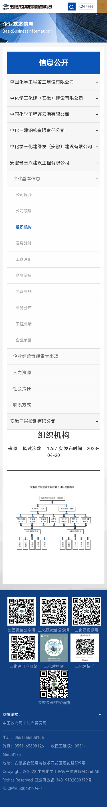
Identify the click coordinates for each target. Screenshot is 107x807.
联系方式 (22, 405)
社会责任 (22, 388)
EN (90, 6)
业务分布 (24, 308)
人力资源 (22, 372)
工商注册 (24, 259)
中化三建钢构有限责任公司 (37, 130)
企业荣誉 (24, 340)
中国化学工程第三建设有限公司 (42, 82)
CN (82, 6)
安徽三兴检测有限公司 (33, 421)
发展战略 (24, 243)
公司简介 (24, 194)
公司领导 (24, 211)
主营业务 (24, 291)
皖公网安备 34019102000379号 (63, 780)
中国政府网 (13, 723)
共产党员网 (37, 723)
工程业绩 (24, 324)
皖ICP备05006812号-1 (23, 788)
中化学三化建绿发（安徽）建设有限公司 (51, 146)
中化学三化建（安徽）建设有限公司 (46, 98)
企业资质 (24, 275)
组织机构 (24, 227)
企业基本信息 (26, 178)
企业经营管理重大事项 (35, 356)
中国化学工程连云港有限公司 (39, 114)
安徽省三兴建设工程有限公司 (39, 163)
